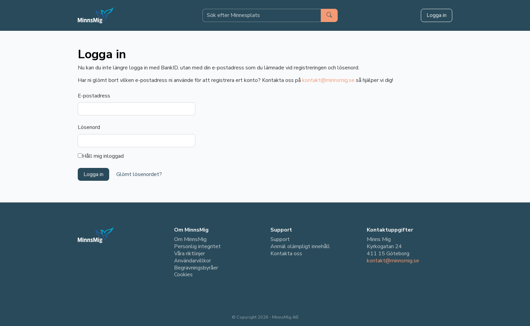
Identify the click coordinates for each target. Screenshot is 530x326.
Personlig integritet (197, 246)
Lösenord (89, 127)
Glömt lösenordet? (139, 174)
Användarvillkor (192, 260)
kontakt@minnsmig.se (328, 80)
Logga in (437, 15)
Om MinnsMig (190, 239)
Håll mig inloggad (101, 156)
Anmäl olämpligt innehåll (300, 246)
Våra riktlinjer (189, 253)
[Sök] (329, 15)
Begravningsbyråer (196, 267)
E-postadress (94, 96)
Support (280, 239)
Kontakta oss (286, 253)
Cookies (183, 274)
